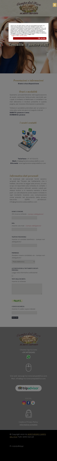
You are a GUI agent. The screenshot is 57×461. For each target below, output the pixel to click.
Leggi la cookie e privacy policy (19, 35)
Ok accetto (41, 38)
